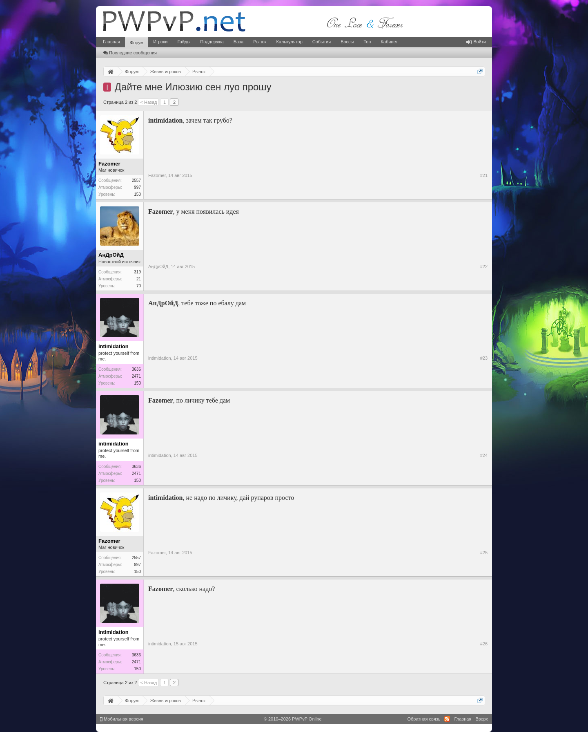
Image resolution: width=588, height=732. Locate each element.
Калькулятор (289, 41)
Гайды (183, 41)
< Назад (148, 102)
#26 (484, 643)
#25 (484, 552)
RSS (447, 719)
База (238, 41)
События (321, 41)
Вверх (481, 718)
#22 (484, 266)
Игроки (160, 41)
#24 (484, 455)
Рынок (259, 41)
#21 (484, 175)
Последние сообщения (130, 52)
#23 (484, 358)
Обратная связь (423, 718)
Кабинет (389, 41)
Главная (111, 41)
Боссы (347, 41)
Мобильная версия (121, 718)
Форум (136, 42)
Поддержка (211, 41)
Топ (367, 41)
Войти (476, 41)
